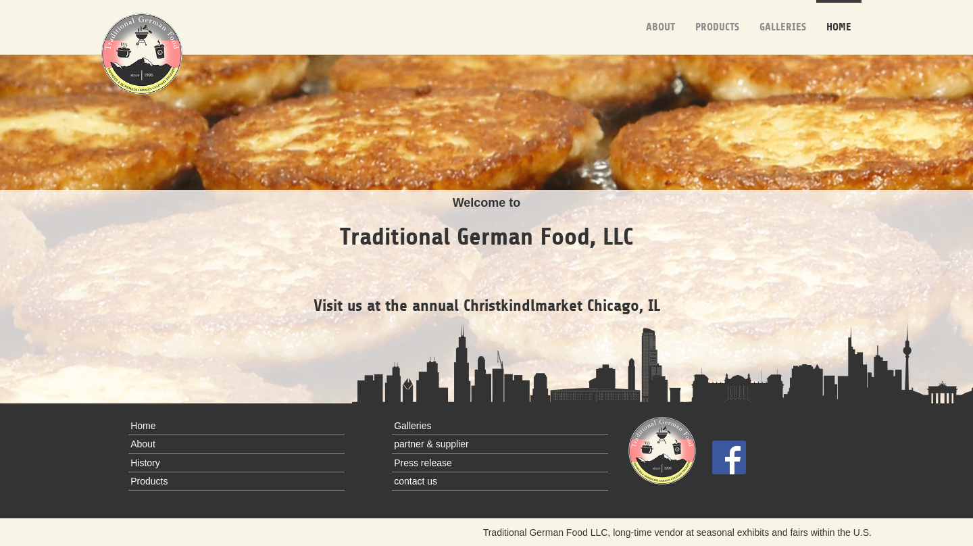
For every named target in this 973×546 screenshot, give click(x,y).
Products (717, 16)
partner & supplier (431, 444)
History (145, 462)
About (660, 16)
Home (839, 16)
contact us (415, 481)
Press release (423, 462)
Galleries (782, 16)
